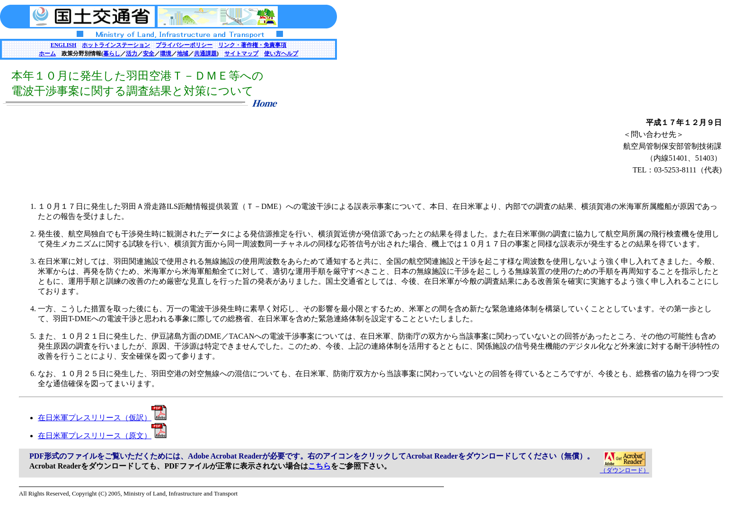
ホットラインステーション (116, 45)
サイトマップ (241, 53)
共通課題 (205, 53)
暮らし (111, 53)
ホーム (47, 53)
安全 (148, 53)
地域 (182, 53)
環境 (165, 53)
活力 (131, 53)
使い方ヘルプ (281, 53)
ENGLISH (64, 45)
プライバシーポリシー (184, 45)
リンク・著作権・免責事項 (252, 45)
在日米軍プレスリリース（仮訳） (102, 418)
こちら (319, 466)
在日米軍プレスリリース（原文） (102, 436)
